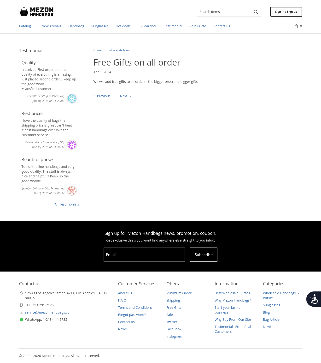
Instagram (174, 336)
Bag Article (271, 319)
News (122, 329)
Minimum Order (179, 293)
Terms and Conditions (135, 307)
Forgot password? (132, 314)
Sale (169, 314)
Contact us (126, 322)
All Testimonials (67, 204)
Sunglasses (271, 305)
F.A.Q (122, 300)
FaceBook (173, 329)
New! (267, 326)
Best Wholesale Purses (232, 293)
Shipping (173, 300)
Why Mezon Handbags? (233, 300)
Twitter (171, 322)
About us (125, 293)
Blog (266, 312)
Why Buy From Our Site (233, 319)
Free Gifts (173, 307)
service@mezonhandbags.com (49, 312)
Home (97, 50)
